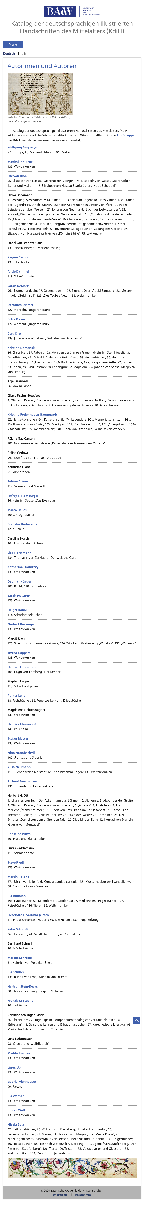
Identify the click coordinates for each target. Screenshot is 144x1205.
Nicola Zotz (16, 1125)
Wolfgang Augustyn (22, 147)
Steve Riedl (16, 862)
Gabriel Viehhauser (22, 1082)
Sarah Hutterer (19, 596)
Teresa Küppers (19, 653)
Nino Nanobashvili (22, 753)
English (23, 54)
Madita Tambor (19, 1053)
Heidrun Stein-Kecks (23, 986)
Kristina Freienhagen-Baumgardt (32, 414)
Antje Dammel (18, 271)
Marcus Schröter (20, 958)
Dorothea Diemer (20, 305)
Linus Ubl (15, 1067)
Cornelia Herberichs (22, 524)
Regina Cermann (20, 257)
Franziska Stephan (21, 1001)
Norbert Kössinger (21, 624)
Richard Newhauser (22, 781)
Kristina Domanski (22, 348)
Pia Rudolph (17, 896)
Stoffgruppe (125, 135)
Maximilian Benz (20, 162)
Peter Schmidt (18, 929)
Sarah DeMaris (18, 286)
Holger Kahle (17, 610)
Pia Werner (16, 1096)
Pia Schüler (16, 972)
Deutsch (9, 54)
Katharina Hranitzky (23, 567)
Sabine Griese (18, 481)
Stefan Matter (18, 738)
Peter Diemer (17, 319)
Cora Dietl (15, 333)
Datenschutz (83, 1194)
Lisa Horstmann (20, 553)
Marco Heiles (17, 510)
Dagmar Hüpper (20, 581)
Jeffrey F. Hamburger (23, 496)
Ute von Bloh (17, 176)
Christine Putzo (19, 834)
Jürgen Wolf (16, 1110)
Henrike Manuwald (22, 724)
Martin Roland (18, 877)
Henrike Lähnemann (23, 667)
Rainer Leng (17, 696)
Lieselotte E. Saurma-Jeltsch (28, 915)
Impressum (60, 1194)
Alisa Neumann (19, 767)
